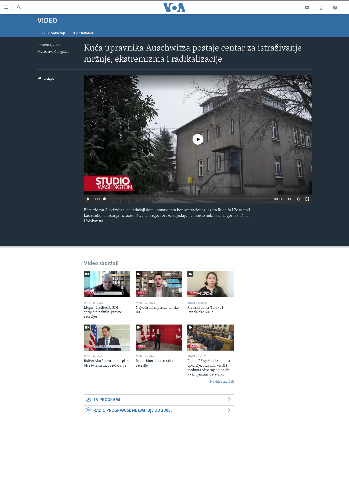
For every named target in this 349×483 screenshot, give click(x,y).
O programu (83, 33)
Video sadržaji (53, 33)
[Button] (46, 80)
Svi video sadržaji (221, 382)
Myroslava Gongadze (53, 52)
